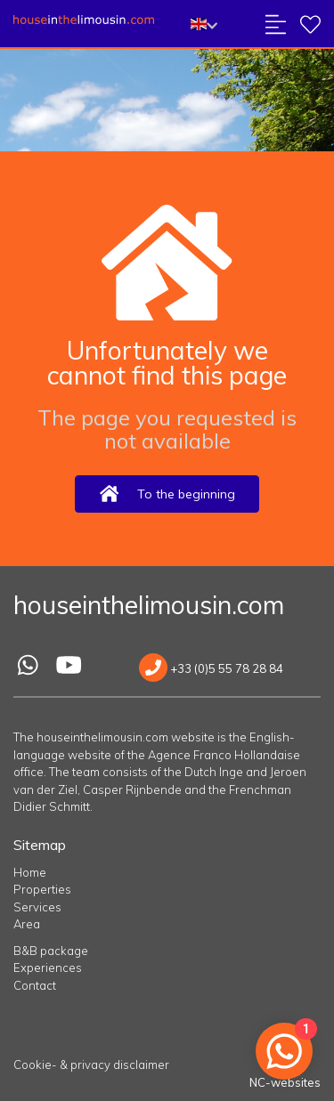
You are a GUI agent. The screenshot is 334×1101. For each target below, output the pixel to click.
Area (26, 924)
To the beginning (166, 493)
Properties (42, 889)
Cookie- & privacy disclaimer (91, 1064)
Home (29, 872)
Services (37, 907)
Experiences (47, 967)
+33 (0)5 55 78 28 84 (211, 668)
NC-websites (285, 1082)
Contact (34, 985)
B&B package (50, 950)
